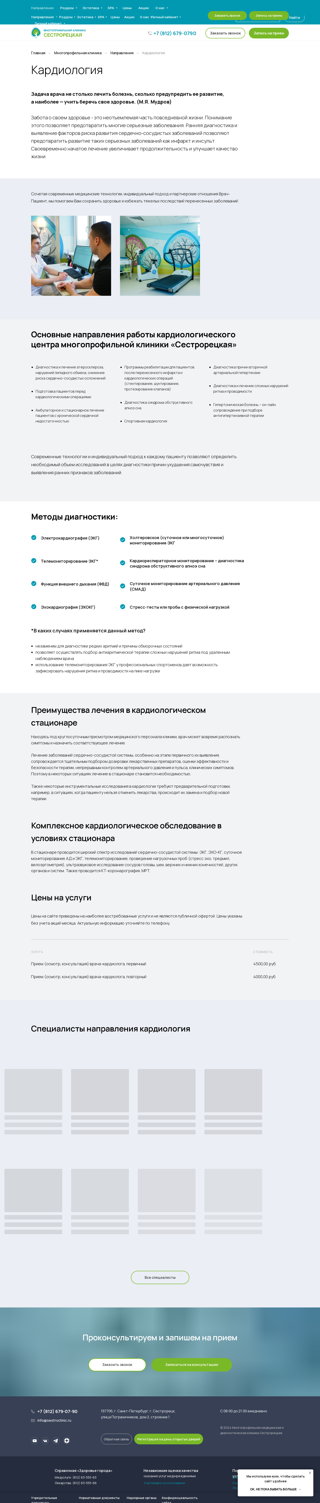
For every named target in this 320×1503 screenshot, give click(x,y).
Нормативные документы (99, 1498)
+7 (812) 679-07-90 (57, 1411)
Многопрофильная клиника (78, 53)
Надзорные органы (141, 1498)
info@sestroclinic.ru (54, 1420)
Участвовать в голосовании (164, 1483)
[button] (269, 33)
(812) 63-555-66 (84, 1483)
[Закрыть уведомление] (310, 1473)
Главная (38, 53)
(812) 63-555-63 (84, 1477)
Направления (122, 53)
